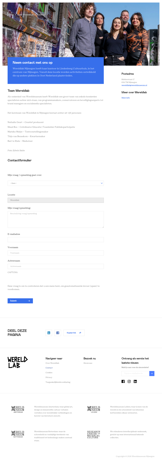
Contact (136, 6)
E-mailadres (14, 234)
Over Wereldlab (94, 6)
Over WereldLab (25, 15)
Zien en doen (78, 6)
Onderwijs (109, 6)
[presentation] (27, 280)
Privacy (49, 377)
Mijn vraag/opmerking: (19, 208)
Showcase (88, 363)
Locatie (11, 195)
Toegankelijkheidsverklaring (58, 382)
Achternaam (14, 261)
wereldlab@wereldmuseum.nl (134, 85)
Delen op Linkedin (49, 333)
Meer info (126, 98)
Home (11, 15)
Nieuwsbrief (123, 6)
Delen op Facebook (58, 333)
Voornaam (13, 247)
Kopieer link (71, 333)
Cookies (49, 373)
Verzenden (151, 373)
